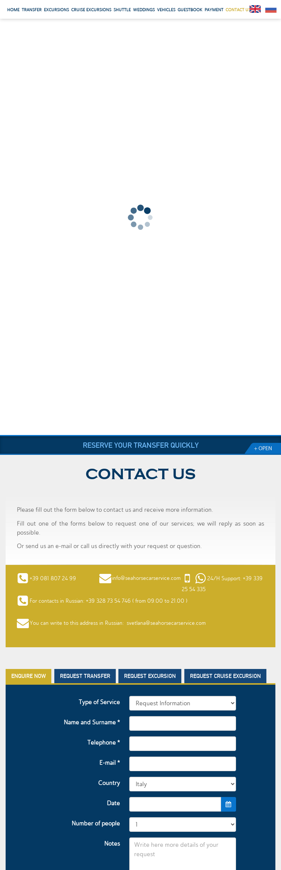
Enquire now (28, 676)
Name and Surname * (92, 722)
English (255, 8)
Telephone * (103, 742)
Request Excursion (150, 676)
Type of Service (99, 702)
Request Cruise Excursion (225, 676)
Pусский (271, 8)
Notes (112, 843)
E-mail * (109, 762)
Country (109, 783)
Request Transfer (85, 676)
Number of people (96, 823)
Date (113, 803)
